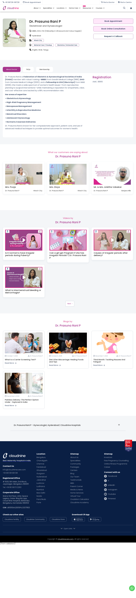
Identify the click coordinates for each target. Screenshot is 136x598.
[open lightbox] (23, 174)
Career (107, 467)
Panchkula (41, 499)
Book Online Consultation (113, 28)
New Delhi (41, 493)
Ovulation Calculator (79, 499)
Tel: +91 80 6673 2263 (12, 487)
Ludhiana (41, 486)
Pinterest (112, 499)
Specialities (75, 461)
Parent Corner (76, 486)
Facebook (112, 476)
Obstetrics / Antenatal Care (67, 45)
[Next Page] (69, 303)
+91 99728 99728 (10, 473)
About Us (74, 457)
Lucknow (40, 483)
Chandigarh (42, 461)
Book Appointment (113, 21)
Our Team (74, 477)
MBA (72, 483)
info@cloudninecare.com (14, 470)
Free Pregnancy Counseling (116, 461)
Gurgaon (41, 474)
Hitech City (38, 40)
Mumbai (40, 490)
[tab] (12, 69)
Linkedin (111, 485)
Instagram (112, 490)
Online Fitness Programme (115, 464)
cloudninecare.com (66, 539)
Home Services (76, 493)
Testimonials (75, 480)
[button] (36, 8)
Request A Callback (113, 36)
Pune (39, 503)
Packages (74, 467)
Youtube (112, 494)
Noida (39, 496)
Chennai (40, 464)
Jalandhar (41, 480)
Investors (108, 457)
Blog (72, 474)
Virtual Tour (75, 496)
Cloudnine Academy (79, 503)
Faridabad (41, 467)
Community (75, 464)
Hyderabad (42, 477)
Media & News (76, 490)
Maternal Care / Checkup (43, 45)
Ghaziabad (42, 470)
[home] (17, 8)
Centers (73, 470)
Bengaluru (41, 457)
